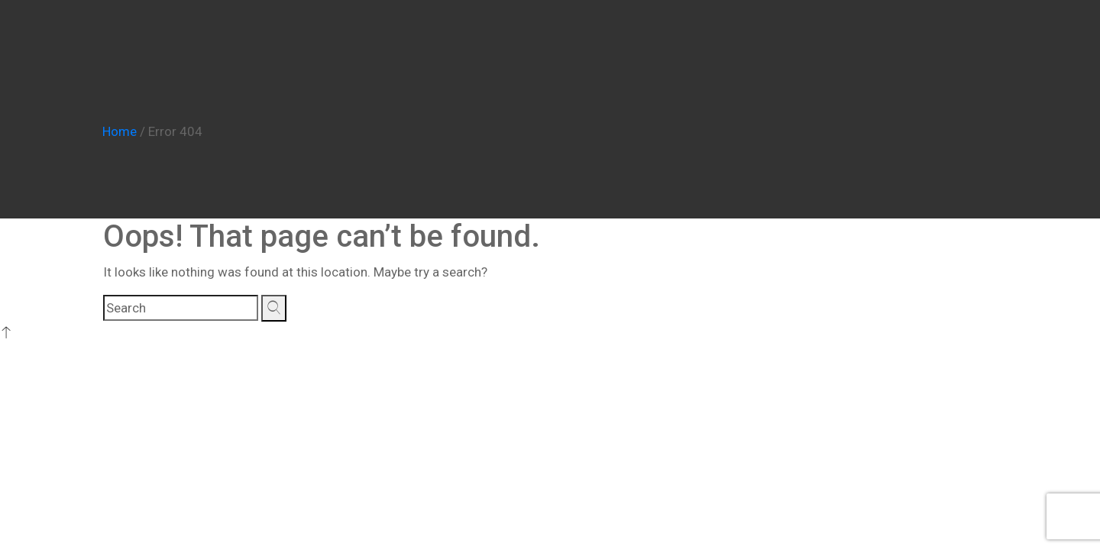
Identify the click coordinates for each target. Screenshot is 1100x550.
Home (119, 131)
